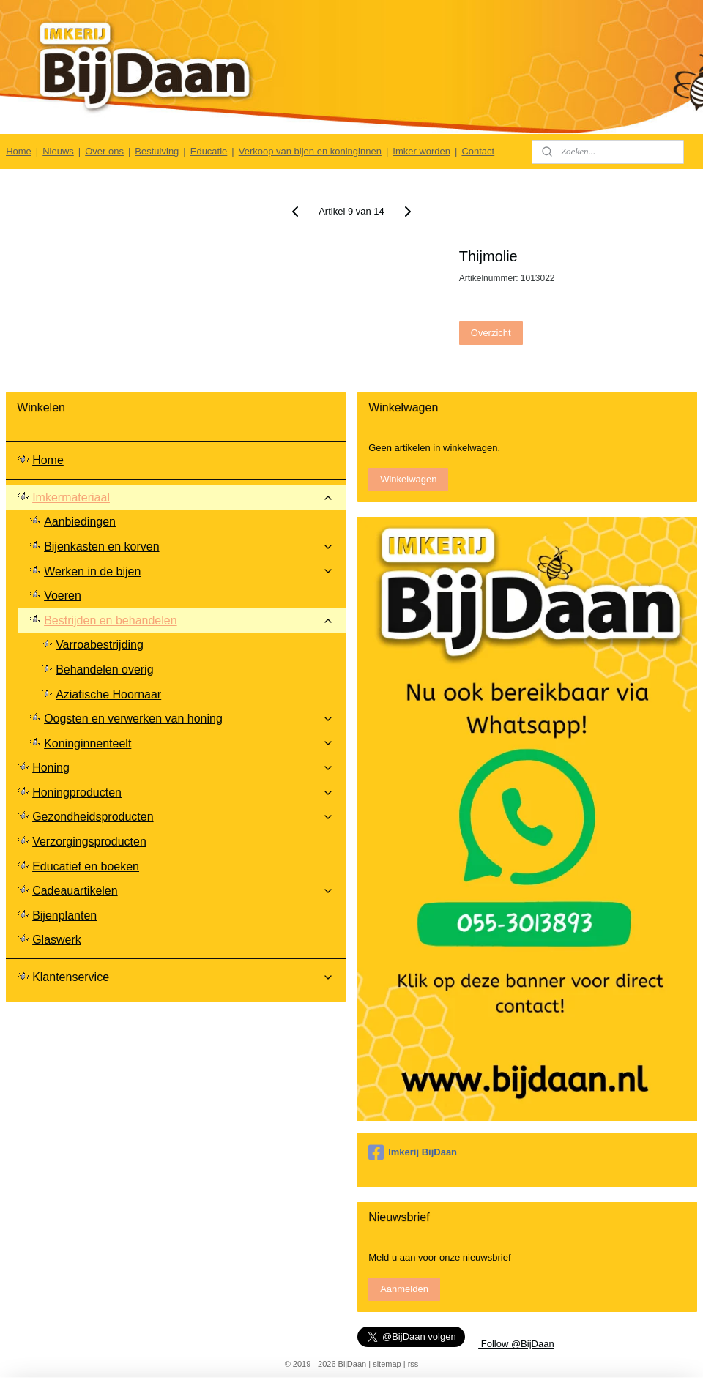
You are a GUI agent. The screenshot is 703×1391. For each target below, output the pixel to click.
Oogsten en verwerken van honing (189, 718)
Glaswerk (56, 939)
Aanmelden (404, 1288)
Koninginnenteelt (189, 743)
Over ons (104, 151)
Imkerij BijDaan (412, 1152)
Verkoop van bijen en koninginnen (310, 151)
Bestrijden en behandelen (189, 620)
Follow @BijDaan (516, 1343)
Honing (183, 767)
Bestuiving (157, 151)
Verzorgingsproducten (89, 841)
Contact (477, 151)
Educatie (209, 151)
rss (413, 1364)
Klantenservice (183, 977)
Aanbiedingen (80, 521)
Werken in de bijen (189, 571)
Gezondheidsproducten (183, 816)
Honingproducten (183, 792)
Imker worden (421, 151)
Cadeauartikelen (183, 890)
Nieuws (58, 151)
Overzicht (491, 332)
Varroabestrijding (100, 644)
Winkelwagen (408, 479)
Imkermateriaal (183, 497)
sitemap (387, 1364)
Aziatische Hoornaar (108, 694)
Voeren (62, 595)
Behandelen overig (104, 669)
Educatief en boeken (85, 866)
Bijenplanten (64, 915)
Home (18, 151)
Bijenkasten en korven (189, 546)
